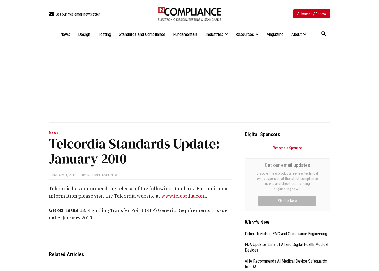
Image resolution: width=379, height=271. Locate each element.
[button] (323, 34)
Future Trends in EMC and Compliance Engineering (286, 233)
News (53, 133)
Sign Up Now (287, 201)
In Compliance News (103, 175)
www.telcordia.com (183, 196)
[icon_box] (74, 14)
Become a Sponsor (287, 148)
